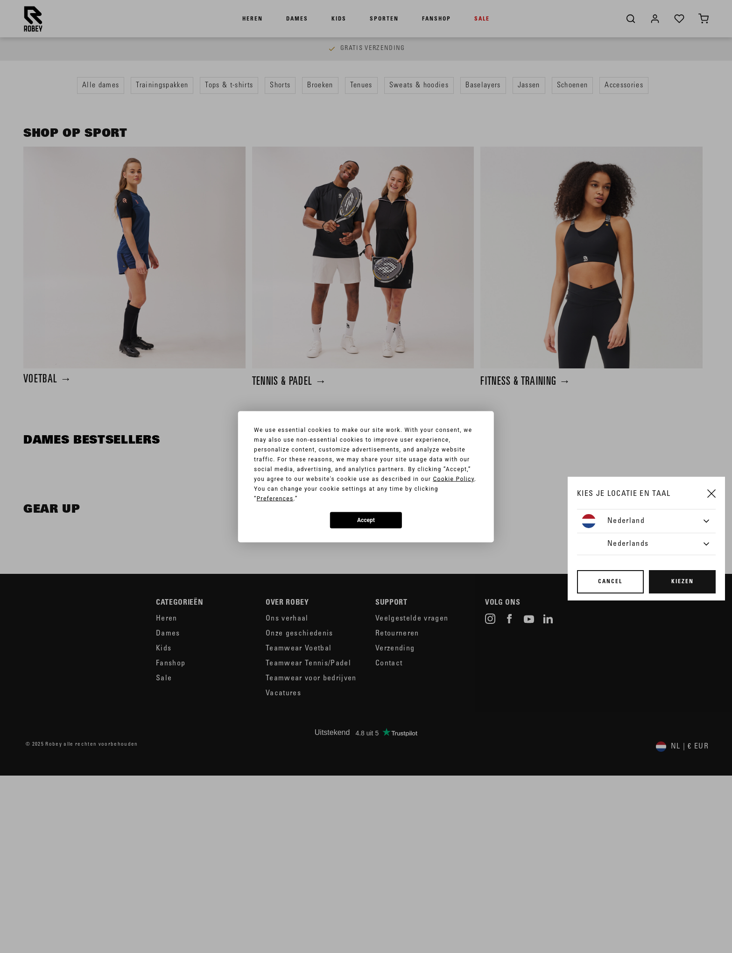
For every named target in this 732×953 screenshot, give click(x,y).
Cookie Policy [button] (453, 478)
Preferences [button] (275, 498)
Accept (366, 520)
